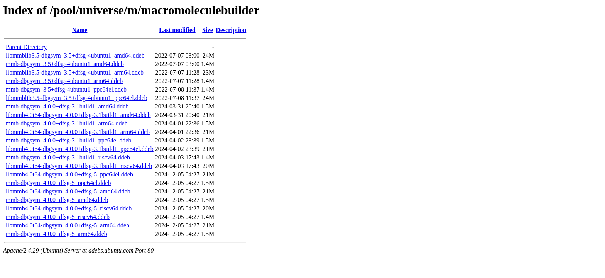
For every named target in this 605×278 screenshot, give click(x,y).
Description (231, 30)
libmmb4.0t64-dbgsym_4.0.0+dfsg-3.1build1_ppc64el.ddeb (80, 149)
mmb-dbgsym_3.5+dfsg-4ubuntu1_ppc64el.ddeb (66, 89)
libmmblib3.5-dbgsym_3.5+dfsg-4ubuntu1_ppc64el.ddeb (76, 98)
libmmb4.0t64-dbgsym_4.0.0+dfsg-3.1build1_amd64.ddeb (78, 115)
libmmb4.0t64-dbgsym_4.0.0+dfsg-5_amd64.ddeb (68, 191)
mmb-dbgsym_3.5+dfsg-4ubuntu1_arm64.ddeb (64, 81)
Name (79, 30)
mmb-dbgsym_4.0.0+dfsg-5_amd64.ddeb (57, 200)
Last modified (177, 30)
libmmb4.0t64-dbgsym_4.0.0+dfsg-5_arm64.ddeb (67, 225)
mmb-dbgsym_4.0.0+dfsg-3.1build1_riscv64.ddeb (68, 157)
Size (207, 30)
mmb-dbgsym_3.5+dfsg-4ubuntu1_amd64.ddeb (65, 64)
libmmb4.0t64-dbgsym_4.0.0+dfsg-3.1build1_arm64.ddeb (78, 132)
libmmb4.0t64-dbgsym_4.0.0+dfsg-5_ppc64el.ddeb (69, 174)
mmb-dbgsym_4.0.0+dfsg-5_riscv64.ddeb (58, 217)
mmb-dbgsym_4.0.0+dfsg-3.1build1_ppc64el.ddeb (68, 140)
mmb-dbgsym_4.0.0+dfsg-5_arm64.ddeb (56, 234)
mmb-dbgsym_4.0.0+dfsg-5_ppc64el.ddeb (58, 183)
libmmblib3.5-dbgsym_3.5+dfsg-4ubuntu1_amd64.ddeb (75, 55)
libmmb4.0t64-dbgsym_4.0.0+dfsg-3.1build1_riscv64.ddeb (79, 166)
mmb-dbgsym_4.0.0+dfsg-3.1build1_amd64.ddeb (67, 106)
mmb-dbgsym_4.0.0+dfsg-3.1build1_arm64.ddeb (67, 123)
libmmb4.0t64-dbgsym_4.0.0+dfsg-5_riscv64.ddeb (69, 208)
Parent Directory (26, 47)
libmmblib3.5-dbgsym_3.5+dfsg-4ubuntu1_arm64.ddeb (75, 72)
